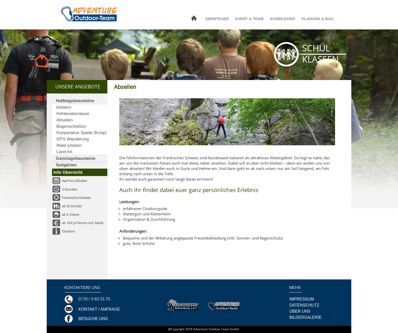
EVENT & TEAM (249, 19)
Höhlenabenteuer (72, 113)
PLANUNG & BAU (318, 19)
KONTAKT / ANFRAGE (99, 309)
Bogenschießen (71, 126)
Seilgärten (66, 165)
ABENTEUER (217, 19)
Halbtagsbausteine (75, 100)
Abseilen (64, 120)
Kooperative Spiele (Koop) (81, 132)
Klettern (63, 107)
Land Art (64, 151)
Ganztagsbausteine (75, 158)
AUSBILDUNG (282, 19)
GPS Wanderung (72, 139)
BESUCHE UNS (93, 318)
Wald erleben (69, 145)
